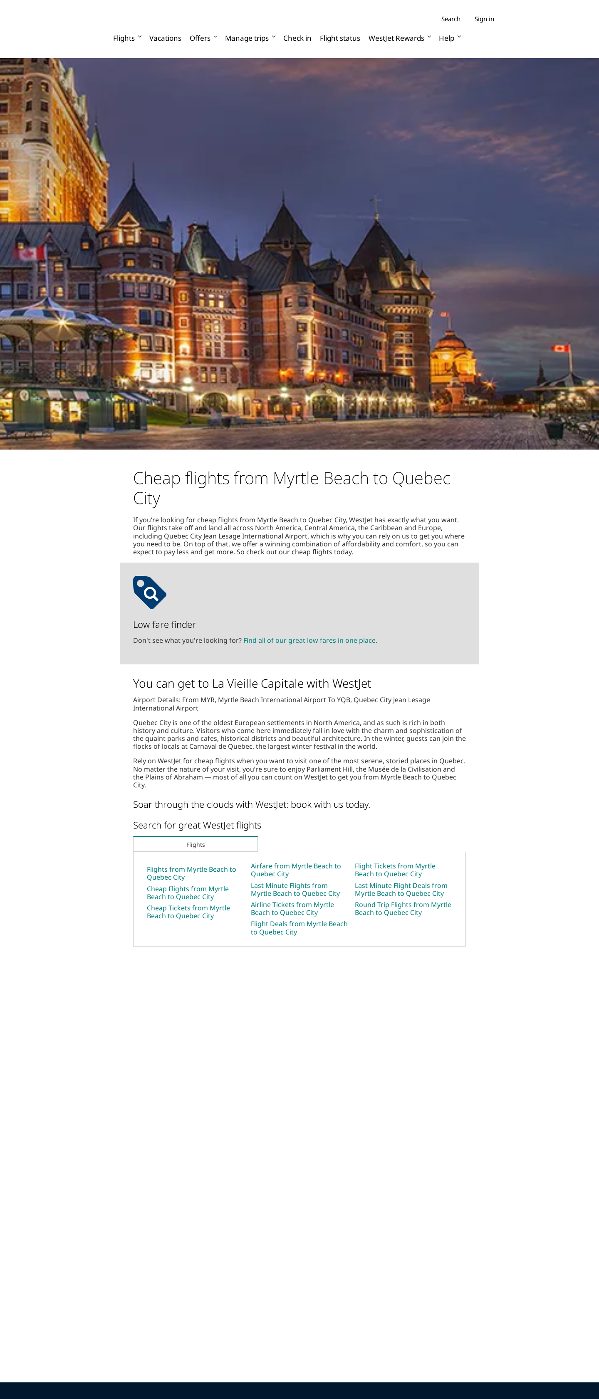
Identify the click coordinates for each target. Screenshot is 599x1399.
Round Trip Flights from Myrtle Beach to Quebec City (403, 908)
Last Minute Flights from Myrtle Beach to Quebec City (295, 889)
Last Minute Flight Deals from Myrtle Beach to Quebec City (401, 889)
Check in (297, 38)
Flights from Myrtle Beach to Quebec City (191, 873)
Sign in (484, 19)
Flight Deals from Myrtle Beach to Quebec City (299, 927)
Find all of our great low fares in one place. (310, 640)
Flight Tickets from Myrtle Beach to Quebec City (395, 869)
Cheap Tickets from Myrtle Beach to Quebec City (188, 911)
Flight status (340, 38)
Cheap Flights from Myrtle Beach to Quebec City (188, 892)
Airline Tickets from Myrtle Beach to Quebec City (292, 908)
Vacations (165, 38)
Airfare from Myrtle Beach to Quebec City (296, 869)
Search (450, 19)
